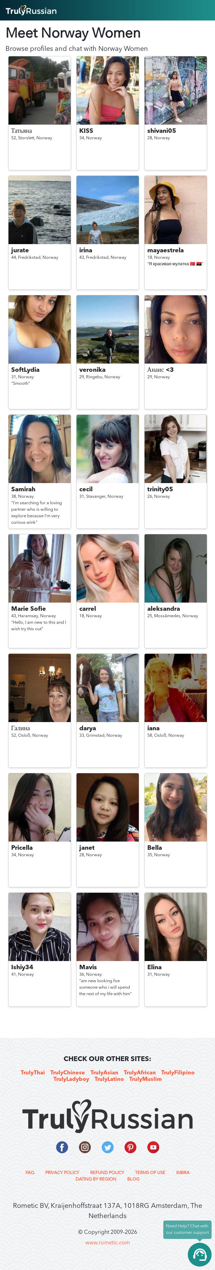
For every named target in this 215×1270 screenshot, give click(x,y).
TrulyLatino (109, 1079)
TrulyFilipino (178, 1073)
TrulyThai (33, 1073)
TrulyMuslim (145, 1079)
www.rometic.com (107, 1243)
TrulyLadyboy (71, 1079)
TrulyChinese (67, 1073)
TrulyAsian (104, 1073)
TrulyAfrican (140, 1073)
